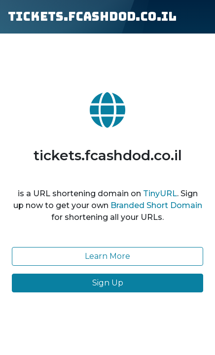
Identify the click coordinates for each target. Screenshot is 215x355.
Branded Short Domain (156, 205)
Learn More (107, 256)
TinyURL (160, 193)
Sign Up (107, 282)
